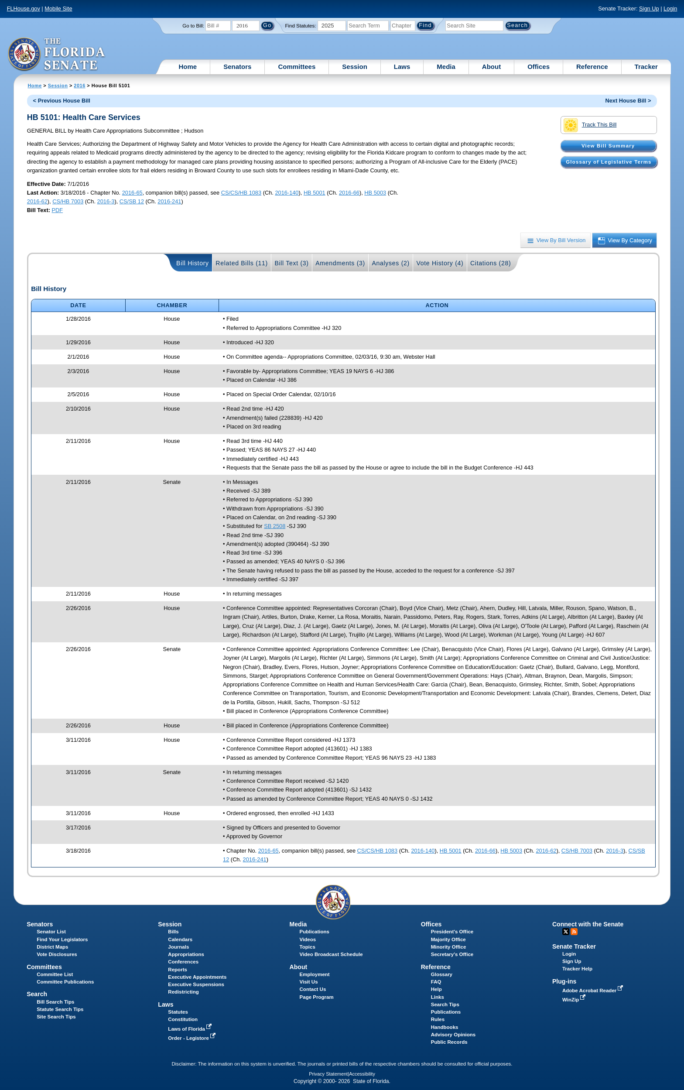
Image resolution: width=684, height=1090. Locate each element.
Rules (438, 1019)
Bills (173, 931)
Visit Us (309, 981)
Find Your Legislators (62, 939)
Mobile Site (58, 8)
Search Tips (445, 1004)
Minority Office (448, 946)
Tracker (646, 66)
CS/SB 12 (132, 201)
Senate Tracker (574, 946)
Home (188, 66)
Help (436, 989)
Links (437, 997)
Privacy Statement (328, 1073)
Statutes (178, 1012)
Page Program (317, 997)
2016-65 (132, 192)
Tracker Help (577, 968)
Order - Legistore (192, 1038)
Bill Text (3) (291, 263)
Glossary (441, 974)
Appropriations (186, 954)
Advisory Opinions (453, 1034)
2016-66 (349, 192)
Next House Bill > (628, 100)
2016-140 (286, 192)
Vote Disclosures (57, 954)
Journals (178, 946)
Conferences (183, 961)
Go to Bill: (193, 25)
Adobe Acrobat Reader (593, 990)
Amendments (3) (340, 263)
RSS (574, 931)
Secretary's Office (452, 954)
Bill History (192, 263)
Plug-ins (564, 981)
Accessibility (362, 1073)
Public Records (449, 1042)
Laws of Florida (190, 1029)
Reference (592, 66)
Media (446, 66)
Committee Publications (65, 981)
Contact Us (313, 989)
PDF (57, 210)
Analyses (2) (391, 263)
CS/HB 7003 (67, 201)
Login (670, 8)
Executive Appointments (197, 977)
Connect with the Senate (587, 924)
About (491, 66)
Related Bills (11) (241, 263)
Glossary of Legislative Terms (608, 162)
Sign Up (649, 8)
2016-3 (106, 201)
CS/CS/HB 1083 (241, 192)
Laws (402, 66)
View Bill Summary (608, 145)
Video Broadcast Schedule (331, 954)
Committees (296, 66)
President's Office (452, 931)
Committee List (55, 974)
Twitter (565, 931)
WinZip (574, 999)
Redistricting (183, 991)
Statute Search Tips (60, 1009)
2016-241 (169, 201)
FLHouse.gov (23, 8)
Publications (314, 931)
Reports (177, 969)
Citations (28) (490, 263)
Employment (315, 974)
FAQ (436, 981)
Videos (308, 939)
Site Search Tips (56, 1016)
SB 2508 (274, 526)
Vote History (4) (439, 263)
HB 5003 (375, 192)
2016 (79, 85)
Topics (307, 946)
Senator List (51, 931)
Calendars (180, 939)
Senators (237, 66)
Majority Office (448, 939)
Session (354, 66)
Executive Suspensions (196, 984)
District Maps (52, 946)
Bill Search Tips (55, 1001)
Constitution (183, 1019)
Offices (538, 66)
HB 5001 (314, 192)
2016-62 (37, 201)
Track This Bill (590, 125)
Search (37, 994)
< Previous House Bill (61, 100)
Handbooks (444, 1027)
